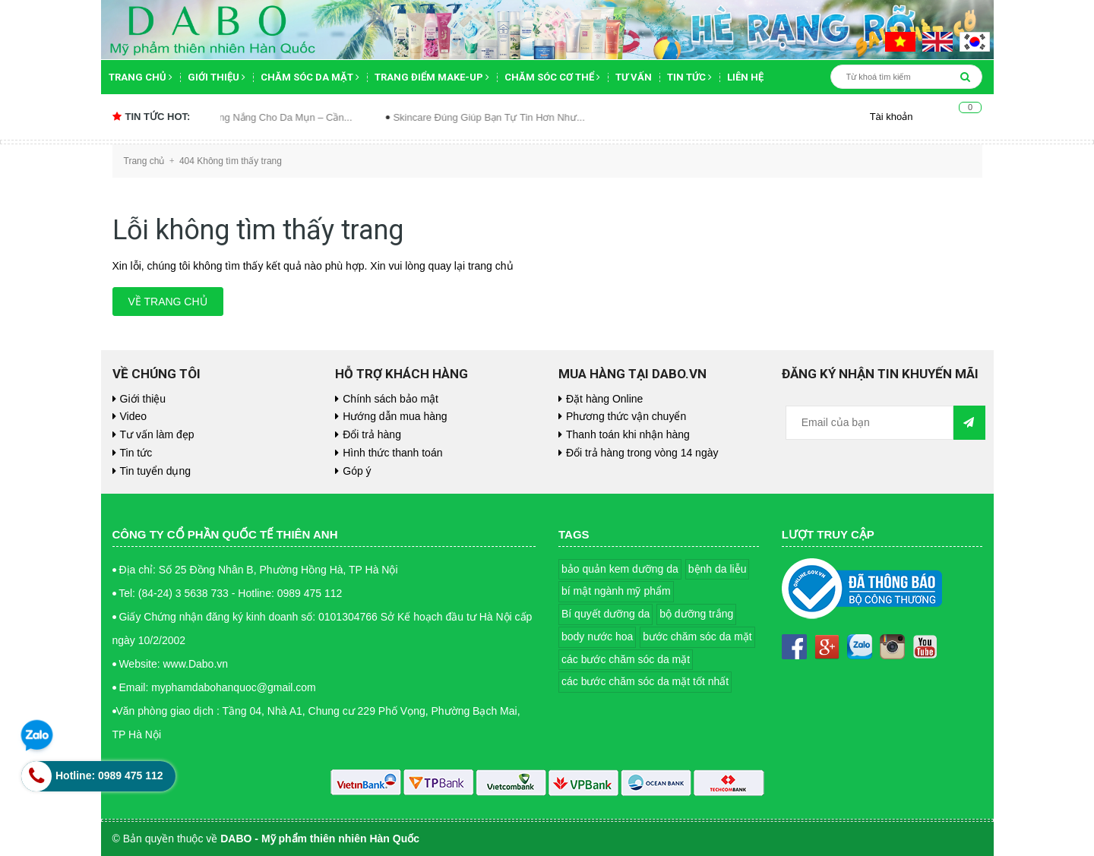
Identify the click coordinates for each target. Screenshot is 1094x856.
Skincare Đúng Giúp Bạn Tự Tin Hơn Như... (502, 117)
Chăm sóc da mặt (310, 77)
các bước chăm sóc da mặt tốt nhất (645, 681)
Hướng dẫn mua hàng (395, 416)
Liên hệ (745, 77)
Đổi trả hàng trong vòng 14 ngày (642, 453)
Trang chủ (140, 77)
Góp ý (357, 471)
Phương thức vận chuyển (626, 416)
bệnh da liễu (717, 569)
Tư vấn (633, 77)
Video (133, 416)
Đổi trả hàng (372, 434)
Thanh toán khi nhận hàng (628, 434)
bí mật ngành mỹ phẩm (616, 591)
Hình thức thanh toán (392, 453)
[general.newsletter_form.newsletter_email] (870, 423)
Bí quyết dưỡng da (605, 614)
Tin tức (689, 77)
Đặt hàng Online (604, 399)
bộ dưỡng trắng (696, 614)
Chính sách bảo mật (390, 399)
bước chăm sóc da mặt (697, 636)
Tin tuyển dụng (155, 471)
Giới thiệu (216, 77)
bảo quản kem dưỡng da (619, 569)
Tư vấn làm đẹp (157, 434)
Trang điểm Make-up (432, 77)
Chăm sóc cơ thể (552, 77)
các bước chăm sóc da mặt (625, 659)
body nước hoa (597, 636)
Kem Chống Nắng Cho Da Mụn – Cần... (278, 117)
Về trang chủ (167, 301)
